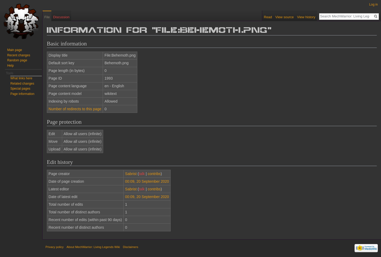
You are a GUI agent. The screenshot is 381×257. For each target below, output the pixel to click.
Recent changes (18, 55)
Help (10, 65)
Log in (373, 4)
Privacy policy (55, 247)
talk (142, 174)
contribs (154, 174)
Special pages (20, 88)
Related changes (22, 83)
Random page (17, 60)
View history (306, 17)
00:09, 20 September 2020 (147, 181)
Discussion (61, 17)
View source (284, 17)
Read (268, 17)
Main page (14, 50)
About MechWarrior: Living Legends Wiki (93, 247)
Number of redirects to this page (75, 109)
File (47, 17)
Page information (22, 94)
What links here (21, 78)
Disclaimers (130, 247)
